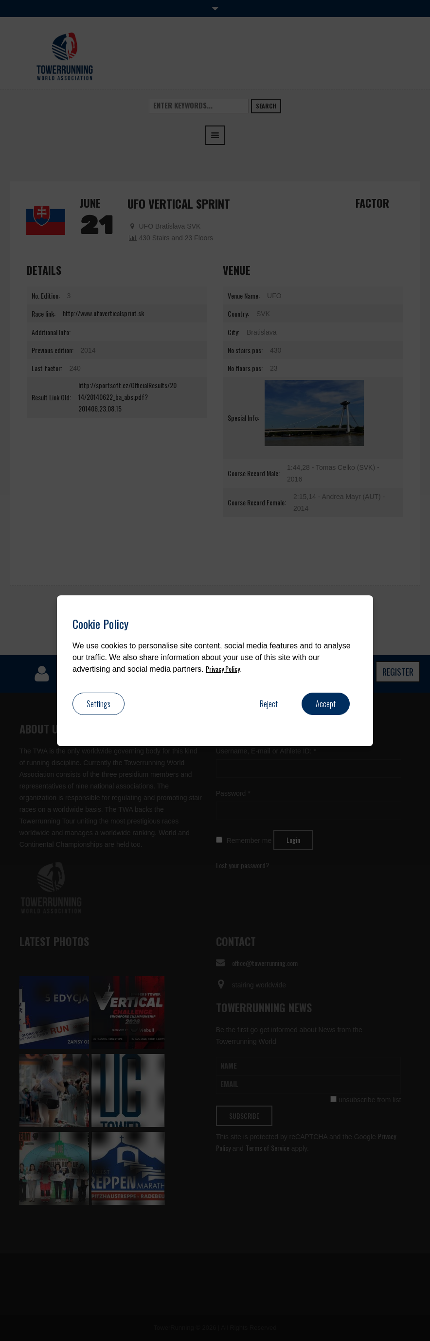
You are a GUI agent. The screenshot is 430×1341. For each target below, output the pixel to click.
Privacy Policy (223, 668)
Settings (98, 704)
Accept (326, 704)
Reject (269, 704)
